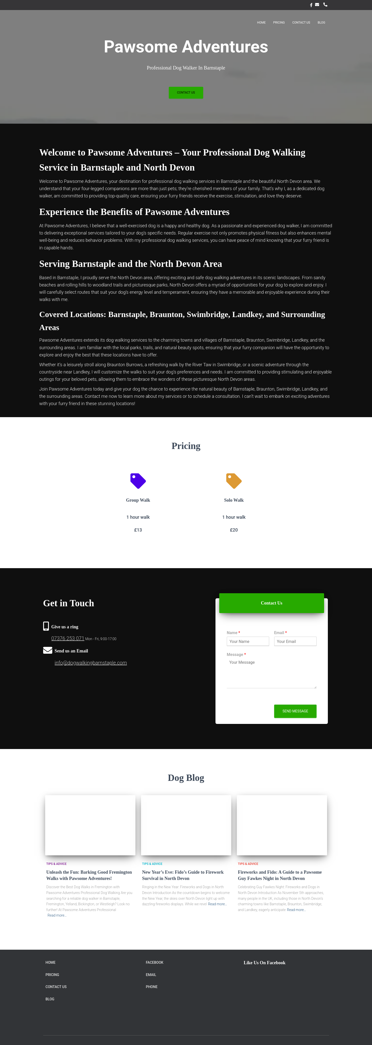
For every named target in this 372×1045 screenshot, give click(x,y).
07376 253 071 (68, 638)
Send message (295, 711)
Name (233, 632)
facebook (311, 6)
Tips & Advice (56, 864)
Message (236, 654)
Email (318, 5)
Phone (326, 5)
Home (261, 22)
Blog (321, 22)
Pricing (279, 22)
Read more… (57, 915)
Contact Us (301, 22)
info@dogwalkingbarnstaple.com (91, 663)
